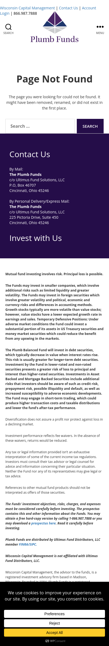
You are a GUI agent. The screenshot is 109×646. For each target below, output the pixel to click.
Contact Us (68, 7)
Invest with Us (35, 237)
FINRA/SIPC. (28, 544)
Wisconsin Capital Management (27, 7)
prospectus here (43, 523)
